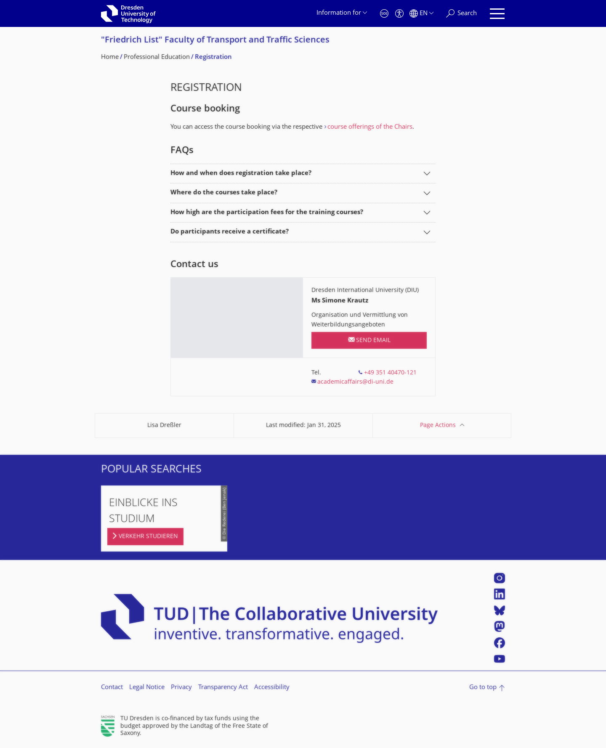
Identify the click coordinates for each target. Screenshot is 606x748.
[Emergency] (384, 14)
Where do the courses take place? (223, 193)
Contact (112, 687)
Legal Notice (147, 687)
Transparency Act (223, 687)
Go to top (483, 687)
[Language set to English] (421, 13)
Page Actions (438, 425)
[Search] (461, 13)
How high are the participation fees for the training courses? (266, 213)
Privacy (181, 687)
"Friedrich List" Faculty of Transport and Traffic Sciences (215, 41)
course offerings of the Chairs (369, 127)
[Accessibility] (399, 14)
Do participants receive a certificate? (229, 232)
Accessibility (272, 687)
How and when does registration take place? (240, 173)
